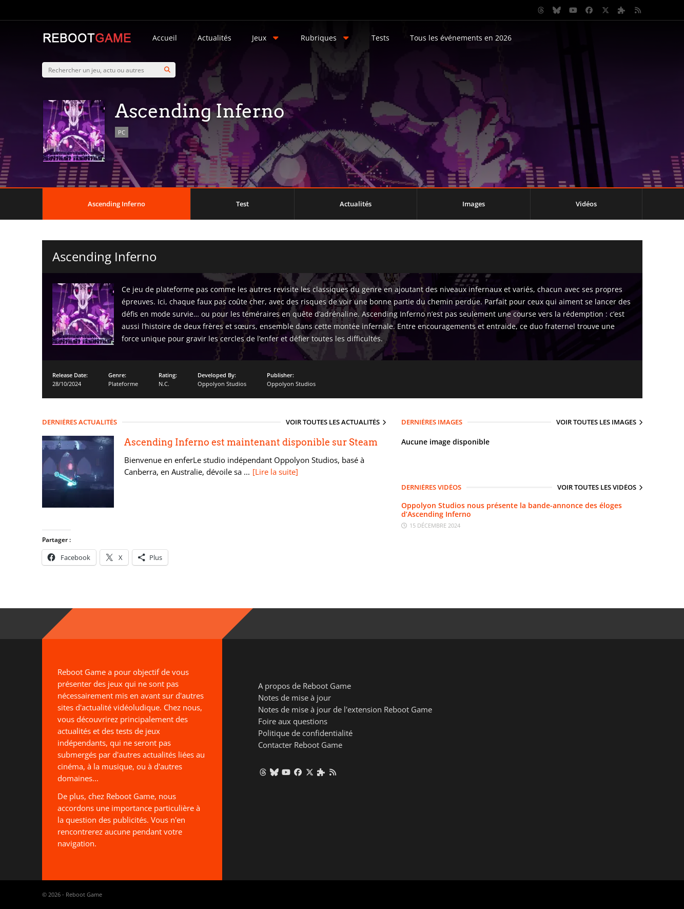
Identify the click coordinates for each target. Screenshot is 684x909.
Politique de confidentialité (305, 733)
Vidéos (586, 203)
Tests (380, 38)
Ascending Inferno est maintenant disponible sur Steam (251, 442)
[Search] (167, 70)
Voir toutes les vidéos (596, 487)
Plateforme (123, 384)
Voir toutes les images (596, 422)
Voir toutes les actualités (333, 422)
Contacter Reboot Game (300, 745)
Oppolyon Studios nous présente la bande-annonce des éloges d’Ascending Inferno (511, 509)
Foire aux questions (292, 721)
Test (242, 203)
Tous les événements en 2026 (461, 38)
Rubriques (326, 38)
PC (121, 132)
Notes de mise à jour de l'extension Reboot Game (345, 709)
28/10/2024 (66, 384)
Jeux (266, 38)
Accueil (164, 38)
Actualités (214, 38)
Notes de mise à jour (294, 697)
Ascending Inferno (116, 203)
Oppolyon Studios (222, 384)
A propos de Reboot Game (304, 686)
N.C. (164, 384)
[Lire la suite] (275, 472)
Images (473, 203)
